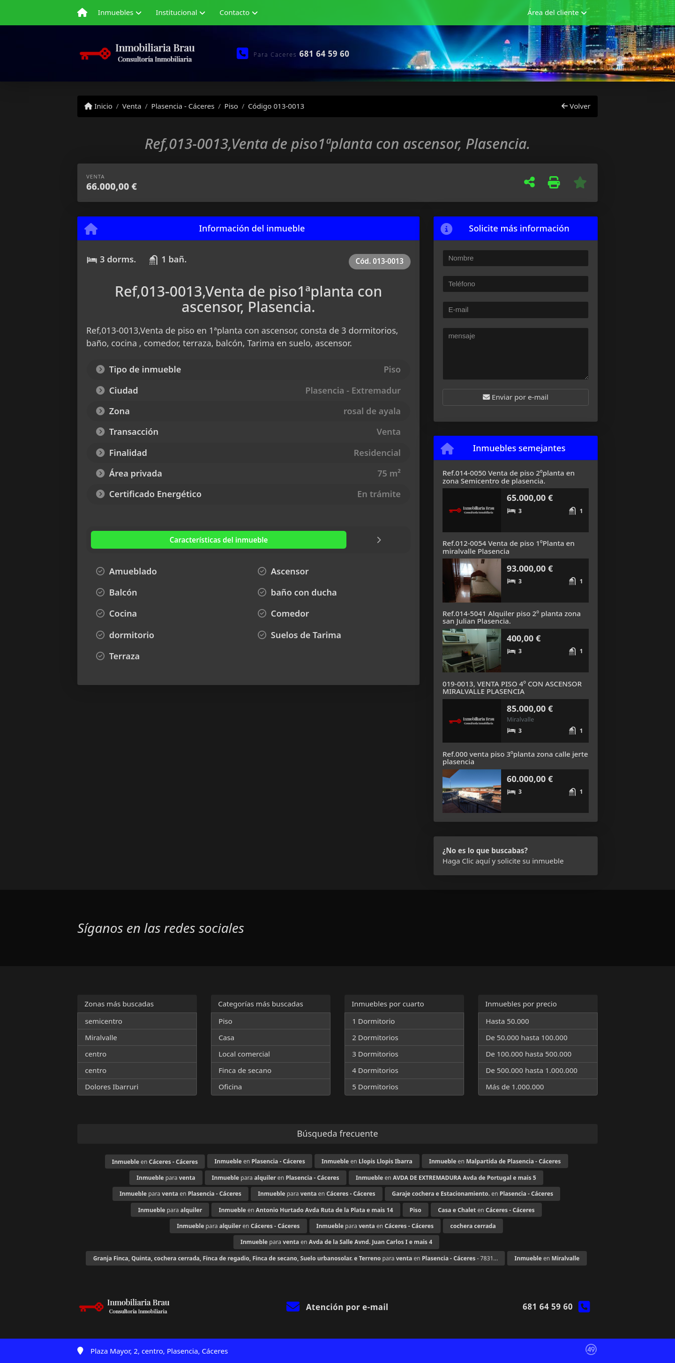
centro (95, 1053)
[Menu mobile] (82, 12)
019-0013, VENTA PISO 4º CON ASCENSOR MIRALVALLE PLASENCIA (512, 687)
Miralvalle (101, 1037)
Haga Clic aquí (466, 860)
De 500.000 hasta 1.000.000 (532, 1070)
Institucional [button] (176, 12)
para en (275, 1178)
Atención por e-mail (337, 1307)
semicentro (103, 1021)
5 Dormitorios (375, 1086)
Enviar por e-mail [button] (515, 397)
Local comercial (244, 1053)
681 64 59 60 (325, 53)
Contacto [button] (234, 12)
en (155, 1162)
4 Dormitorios (375, 1070)
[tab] (147, 540)
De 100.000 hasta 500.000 (528, 1053)
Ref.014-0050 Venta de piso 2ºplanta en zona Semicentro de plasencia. (508, 476)
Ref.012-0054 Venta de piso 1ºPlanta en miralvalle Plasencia (508, 547)
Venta (132, 106)
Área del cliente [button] (553, 12)
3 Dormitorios (375, 1053)
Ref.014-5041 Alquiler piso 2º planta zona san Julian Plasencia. (511, 617)
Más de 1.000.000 (515, 1086)
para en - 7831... (295, 1258)
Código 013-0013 (276, 106)
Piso (231, 106)
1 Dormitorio (373, 1021)
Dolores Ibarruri (111, 1086)
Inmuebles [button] (116, 12)
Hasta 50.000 (507, 1021)
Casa (226, 1037)
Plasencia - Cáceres (182, 106)
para (165, 1178)
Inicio (98, 106)
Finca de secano (244, 1070)
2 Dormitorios (375, 1037)
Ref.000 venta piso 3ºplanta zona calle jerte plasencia (515, 758)
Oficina (230, 1086)
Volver (576, 106)
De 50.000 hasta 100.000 (526, 1037)
